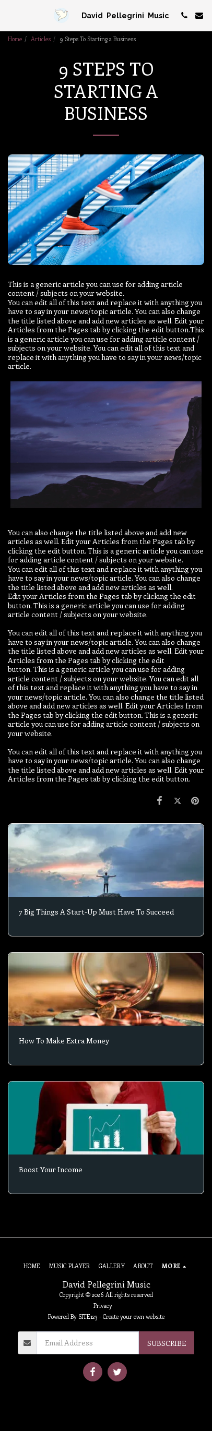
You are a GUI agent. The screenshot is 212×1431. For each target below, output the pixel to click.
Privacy (102, 1305)
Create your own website (133, 1316)
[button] (11, 15)
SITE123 (88, 1316)
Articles (41, 39)
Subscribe (166, 1343)
